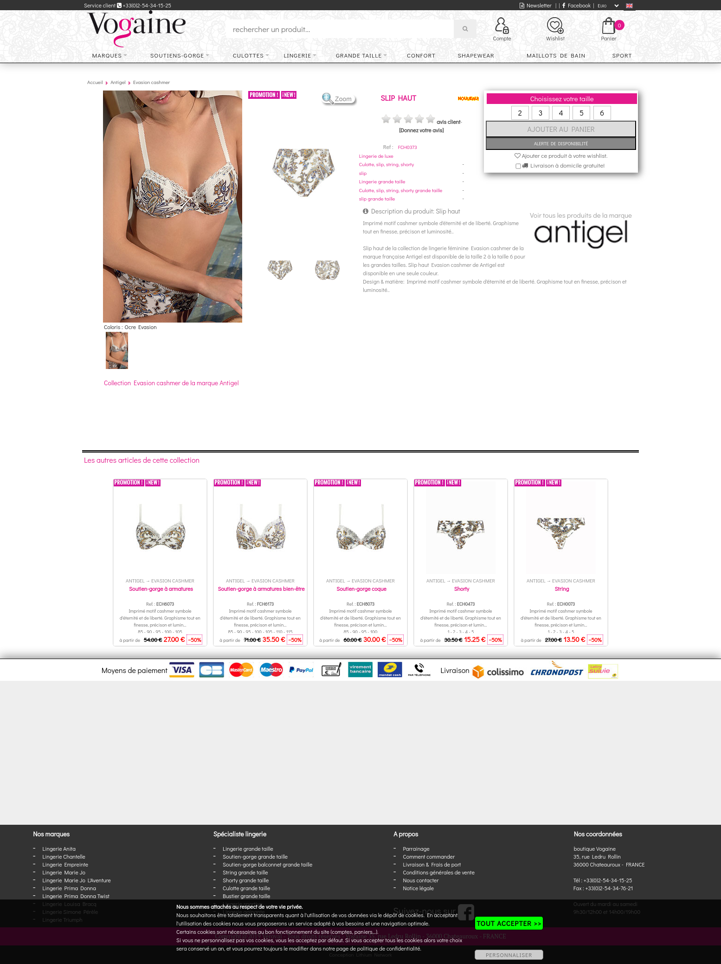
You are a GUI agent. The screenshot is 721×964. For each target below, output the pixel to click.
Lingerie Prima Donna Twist (76, 895)
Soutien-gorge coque (361, 588)
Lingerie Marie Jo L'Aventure (77, 880)
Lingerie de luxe (376, 155)
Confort (421, 55)
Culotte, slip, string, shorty (386, 164)
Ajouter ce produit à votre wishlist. (561, 155)
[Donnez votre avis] (421, 130)
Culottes (248, 55)
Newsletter (536, 5)
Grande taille (359, 55)
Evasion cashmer (151, 81)
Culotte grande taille (246, 888)
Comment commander (429, 856)
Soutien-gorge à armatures (161, 588)
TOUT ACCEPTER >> (508, 923)
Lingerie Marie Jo (64, 872)
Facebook (576, 5)
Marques (107, 55)
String (562, 588)
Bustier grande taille (246, 895)
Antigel (118, 81)
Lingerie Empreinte (66, 864)
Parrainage (416, 848)
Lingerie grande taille (382, 181)
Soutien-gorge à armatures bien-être (261, 588)
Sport (622, 55)
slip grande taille (377, 198)
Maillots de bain (556, 55)
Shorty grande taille (246, 880)
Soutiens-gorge (177, 55)
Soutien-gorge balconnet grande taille (267, 864)
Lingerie (297, 55)
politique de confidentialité (388, 948)
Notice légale (418, 888)
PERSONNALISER (509, 954)
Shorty (462, 588)
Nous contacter (421, 880)
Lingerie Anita (59, 848)
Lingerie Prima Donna (70, 888)
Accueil (95, 81)
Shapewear (475, 55)
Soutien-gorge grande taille (255, 856)
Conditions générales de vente (439, 872)
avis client (448, 121)
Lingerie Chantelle (64, 856)
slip (363, 172)
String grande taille (245, 872)
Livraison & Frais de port (432, 864)
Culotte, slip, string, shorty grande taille (401, 190)
